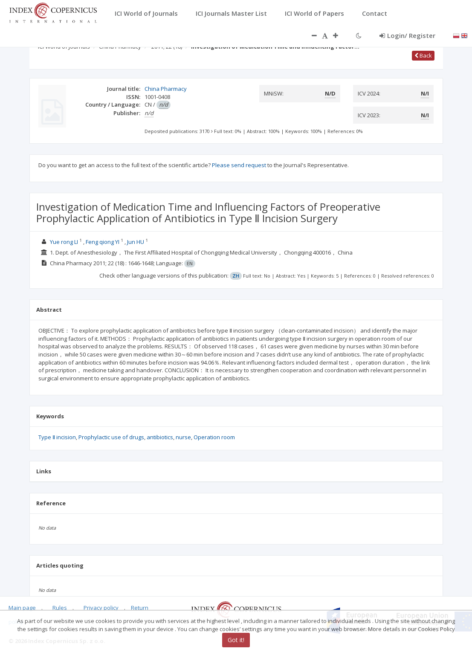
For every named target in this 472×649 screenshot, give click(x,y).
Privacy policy (101, 607)
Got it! (236, 640)
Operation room (214, 437)
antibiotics (160, 437)
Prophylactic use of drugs (111, 437)
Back (423, 55)
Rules (59, 607)
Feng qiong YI (102, 242)
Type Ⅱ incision (57, 437)
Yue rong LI (64, 242)
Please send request (239, 165)
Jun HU (135, 242)
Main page (22, 607)
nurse (183, 437)
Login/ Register (407, 35)
